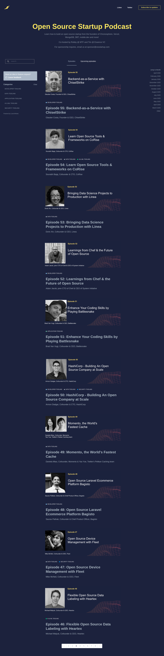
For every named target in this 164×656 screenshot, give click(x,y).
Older (159, 111)
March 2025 (156, 108)
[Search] (22, 61)
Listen (119, 7)
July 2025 (157, 95)
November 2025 (155, 86)
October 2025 (156, 89)
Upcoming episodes (88, 61)
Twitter (129, 7)
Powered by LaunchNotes (10, 113)
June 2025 (157, 98)
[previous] (64, 646)
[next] (99, 646)
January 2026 (156, 79)
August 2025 (156, 92)
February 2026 (156, 76)
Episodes (71, 61)
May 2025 (157, 101)
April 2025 (157, 105)
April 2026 (157, 73)
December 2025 (155, 82)
